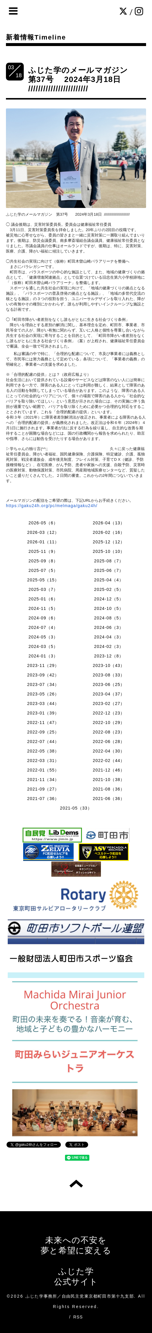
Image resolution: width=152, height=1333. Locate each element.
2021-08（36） (109, 789)
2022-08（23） (109, 732)
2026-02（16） (109, 532)
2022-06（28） (109, 741)
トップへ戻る (76, 1183)
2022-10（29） (109, 722)
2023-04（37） (109, 694)
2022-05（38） (43, 751)
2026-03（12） (43, 532)
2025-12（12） (109, 541)
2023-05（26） (43, 694)
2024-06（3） (109, 627)
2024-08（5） (109, 618)
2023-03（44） (43, 703)
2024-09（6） (43, 618)
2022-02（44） (109, 760)
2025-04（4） (109, 580)
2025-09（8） (43, 561)
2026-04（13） (109, 522)
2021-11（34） (43, 779)
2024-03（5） (43, 646)
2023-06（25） (109, 684)
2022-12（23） (109, 713)
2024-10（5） (109, 608)
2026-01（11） (43, 541)
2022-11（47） (43, 722)
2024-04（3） (109, 637)
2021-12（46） (109, 770)
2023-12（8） (109, 656)
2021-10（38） (109, 779)
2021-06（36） (109, 798)
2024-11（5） (43, 608)
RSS (78, 1317)
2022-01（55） (43, 770)
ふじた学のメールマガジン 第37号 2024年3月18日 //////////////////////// (82, 79)
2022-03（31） (43, 760)
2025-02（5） (109, 589)
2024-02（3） (109, 646)
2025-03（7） (43, 589)
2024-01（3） (43, 656)
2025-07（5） (43, 570)
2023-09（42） (43, 675)
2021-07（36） (43, 798)
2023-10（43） (109, 665)
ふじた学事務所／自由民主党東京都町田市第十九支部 (80, 1296)
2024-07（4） (43, 627)
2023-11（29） (43, 665)
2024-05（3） (43, 637)
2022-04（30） (109, 751)
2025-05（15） (43, 580)
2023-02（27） (109, 703)
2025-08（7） (109, 561)
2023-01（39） (43, 713)
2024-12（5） (109, 599)
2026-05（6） (43, 522)
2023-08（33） (109, 675)
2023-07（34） (43, 684)
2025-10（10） (109, 551)
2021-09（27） (43, 789)
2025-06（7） (109, 570)
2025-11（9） (43, 551)
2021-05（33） (76, 808)
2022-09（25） (43, 732)
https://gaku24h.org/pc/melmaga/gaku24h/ (51, 505)
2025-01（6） (43, 599)
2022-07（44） (43, 741)
